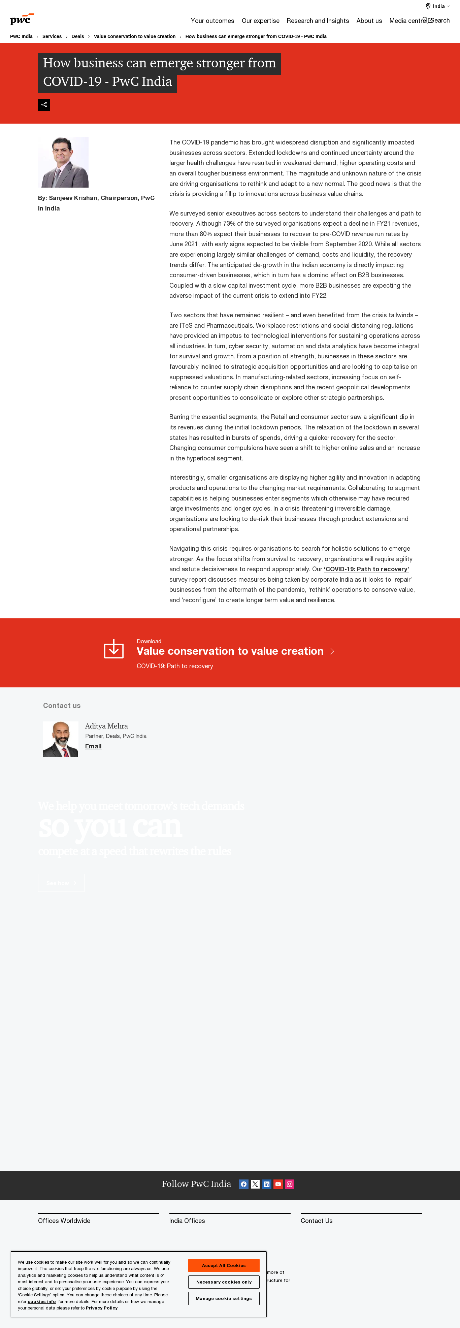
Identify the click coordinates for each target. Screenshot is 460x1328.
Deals (78, 36)
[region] (139, 1284)
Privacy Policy (102, 1307)
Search (440, 20)
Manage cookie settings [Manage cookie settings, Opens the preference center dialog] (224, 1298)
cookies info (42, 1301)
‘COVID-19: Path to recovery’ (366, 569)
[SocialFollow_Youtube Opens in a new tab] (278, 1185)
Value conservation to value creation (135, 36)
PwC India (21, 36)
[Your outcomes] (134, 22)
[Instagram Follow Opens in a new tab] (289, 1185)
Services (52, 36)
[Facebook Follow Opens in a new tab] (244, 1185)
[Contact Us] (361, 1221)
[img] (44, 105)
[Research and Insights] (239, 22)
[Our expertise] (182, 22)
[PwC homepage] (22, 17)
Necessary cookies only (224, 1282)
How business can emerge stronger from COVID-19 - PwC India (256, 36)
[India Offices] (230, 1221)
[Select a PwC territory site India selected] (438, 6)
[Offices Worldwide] (98, 1221)
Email (93, 746)
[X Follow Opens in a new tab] (255, 1185)
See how (61, 883)
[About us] (290, 22)
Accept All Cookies (224, 1265)
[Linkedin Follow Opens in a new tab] (266, 1185)
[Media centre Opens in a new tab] (332, 22)
